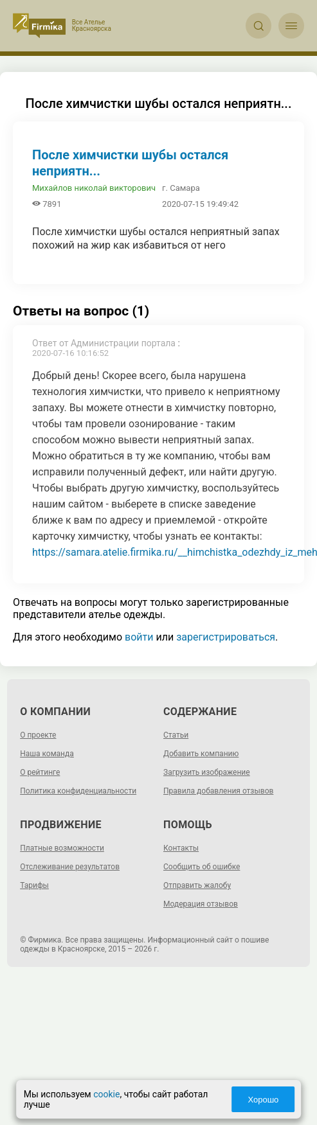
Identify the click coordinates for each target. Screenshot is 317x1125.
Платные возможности (62, 848)
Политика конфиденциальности (78, 790)
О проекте (38, 735)
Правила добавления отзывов (218, 790)
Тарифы (34, 885)
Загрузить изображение (206, 772)
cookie (108, 1094)
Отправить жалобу (197, 885)
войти (139, 637)
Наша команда (47, 753)
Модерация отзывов (200, 903)
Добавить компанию (201, 753)
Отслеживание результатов (70, 866)
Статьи (175, 735)
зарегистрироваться (225, 637)
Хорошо (262, 1099)
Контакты (181, 848)
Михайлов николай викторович (94, 188)
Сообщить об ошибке (201, 866)
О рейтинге (40, 772)
